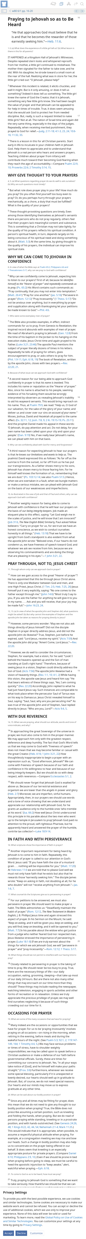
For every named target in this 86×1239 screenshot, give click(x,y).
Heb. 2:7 (13, 794)
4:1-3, (58, 131)
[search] (82, 4)
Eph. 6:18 (43, 1168)
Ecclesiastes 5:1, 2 (60, 776)
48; (9, 1127)
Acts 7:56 (28, 671)
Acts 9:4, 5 (61, 708)
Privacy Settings (32, 1225)
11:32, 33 (16, 135)
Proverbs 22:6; (20, 167)
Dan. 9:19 (23, 435)
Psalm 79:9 (36, 405)
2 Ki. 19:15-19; (53, 420)
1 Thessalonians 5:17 (17, 270)
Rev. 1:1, (44, 675)
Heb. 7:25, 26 (63, 586)
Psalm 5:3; (52, 1040)
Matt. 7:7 (14, 930)
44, (33, 1127)
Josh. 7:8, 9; (38, 420)
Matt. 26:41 (15, 295)
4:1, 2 (56, 675)
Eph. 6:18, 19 (29, 359)
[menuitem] (5, 4)
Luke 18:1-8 (24, 941)
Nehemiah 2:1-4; (49, 1127)
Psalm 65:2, (45, 267)
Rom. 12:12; (53, 949)
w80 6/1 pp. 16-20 (21, 11)
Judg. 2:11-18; (47, 131)
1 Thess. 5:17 (62, 299)
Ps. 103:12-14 (32, 477)
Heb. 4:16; (36, 754)
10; (51, 675)
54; (37, 1127)
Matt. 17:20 (68, 866)
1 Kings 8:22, (19, 1127)
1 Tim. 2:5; (49, 586)
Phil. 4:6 (44, 310)
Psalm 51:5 (58, 477)
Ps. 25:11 (67, 420)
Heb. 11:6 (54, 41)
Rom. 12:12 (24, 299)
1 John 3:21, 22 (53, 556)
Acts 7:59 (66, 638)
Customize (36, 1233)
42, (29, 1127)
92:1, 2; (62, 1040)
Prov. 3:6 (25, 1070)
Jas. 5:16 (56, 295)
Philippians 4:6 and (59, 267)
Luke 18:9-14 (43, 831)
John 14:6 (47, 594)
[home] (5, 4)
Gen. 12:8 (64, 333)
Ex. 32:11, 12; (24, 420)
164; (15, 1044)
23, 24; (66, 131)
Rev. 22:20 (25, 686)
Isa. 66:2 (28, 812)
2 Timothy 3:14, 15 (40, 167)
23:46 (32, 344)
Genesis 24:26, (68, 1123)
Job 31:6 (13, 522)
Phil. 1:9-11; (15, 359)
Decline (21, 1233)
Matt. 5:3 (24, 241)
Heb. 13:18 (41, 533)
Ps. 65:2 (21, 287)
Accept (9, 1233)
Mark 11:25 (65, 1127)
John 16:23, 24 (35, 605)
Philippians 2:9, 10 (24, 1157)
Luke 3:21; (23, 344)
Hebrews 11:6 (19, 870)
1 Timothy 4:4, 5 (27, 1044)
